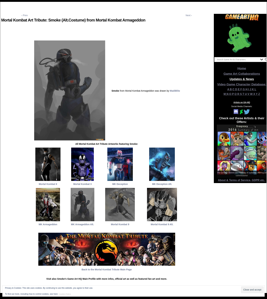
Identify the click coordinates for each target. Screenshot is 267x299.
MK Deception (120, 184)
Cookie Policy (65, 294)
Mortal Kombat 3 (82, 184)
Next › (189, 15)
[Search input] (237, 59)
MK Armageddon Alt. (82, 224)
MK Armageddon (48, 224)
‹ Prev (25, 15)
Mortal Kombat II (48, 184)
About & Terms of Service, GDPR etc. (242, 180)
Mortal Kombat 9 (120, 224)
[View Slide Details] (242, 38)
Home (242, 68)
